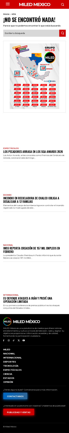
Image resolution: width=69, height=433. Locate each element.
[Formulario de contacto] (15, 396)
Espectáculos (11, 148)
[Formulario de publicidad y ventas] (18, 412)
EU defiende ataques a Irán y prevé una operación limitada (27, 300)
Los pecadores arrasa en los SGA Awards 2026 (33, 151)
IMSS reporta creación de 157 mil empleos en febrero (31, 250)
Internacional (11, 295)
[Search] (62, 33)
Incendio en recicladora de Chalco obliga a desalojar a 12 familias (31, 200)
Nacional (8, 245)
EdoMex (7, 195)
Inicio (6, 14)
